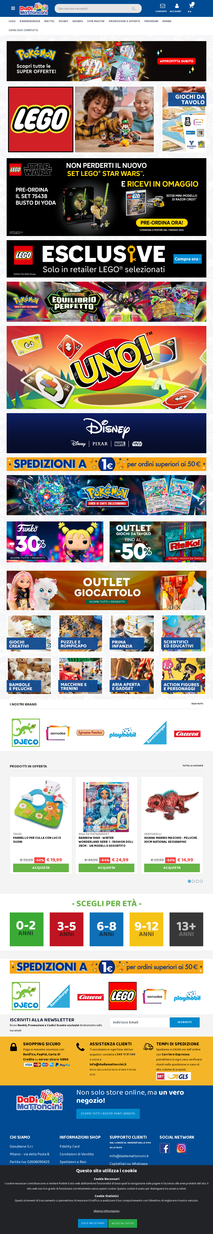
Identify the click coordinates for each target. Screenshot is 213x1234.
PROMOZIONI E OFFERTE (124, 21)
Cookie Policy (20, 1199)
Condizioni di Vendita (77, 1154)
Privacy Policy (21, 1207)
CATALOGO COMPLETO (23, 30)
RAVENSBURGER (30, 21)
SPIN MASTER (95, 21)
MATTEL (49, 21)
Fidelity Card (70, 1146)
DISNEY (63, 21)
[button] (193, 8)
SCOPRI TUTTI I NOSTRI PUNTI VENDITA (108, 1113)
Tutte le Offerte (193, 766)
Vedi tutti (197, 704)
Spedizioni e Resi (73, 1162)
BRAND (166, 21)
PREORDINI (151, 21)
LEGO (12, 21)
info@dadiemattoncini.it (129, 1156)
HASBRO (77, 21)
